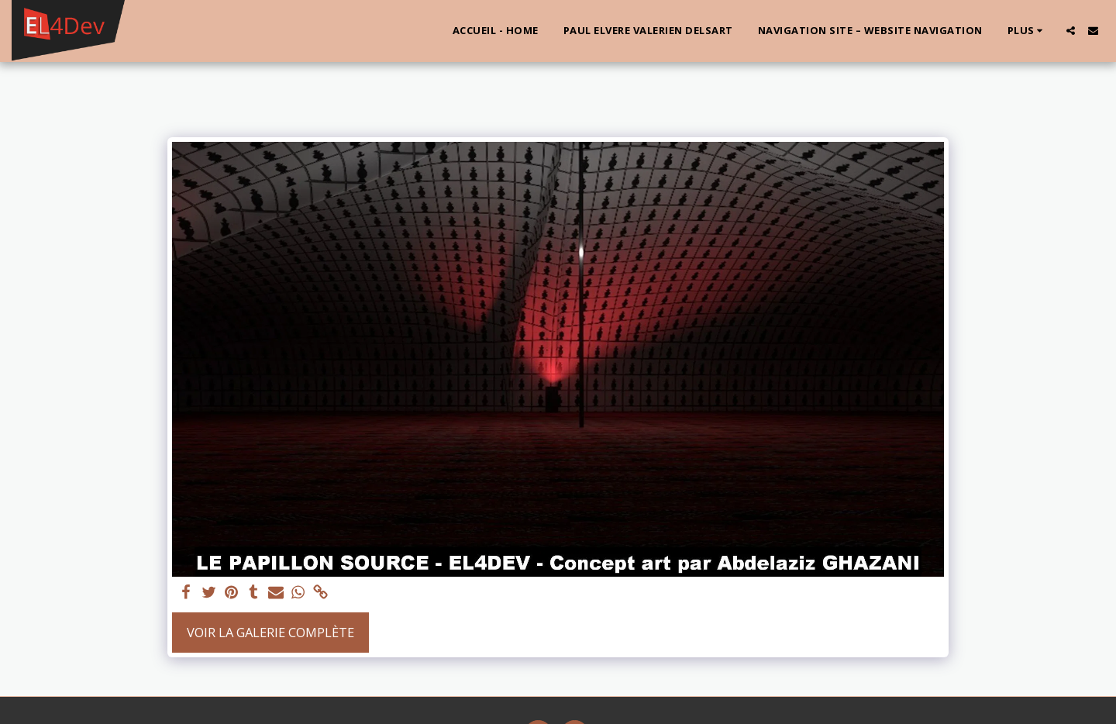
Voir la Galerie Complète (270, 632)
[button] (1070, 31)
